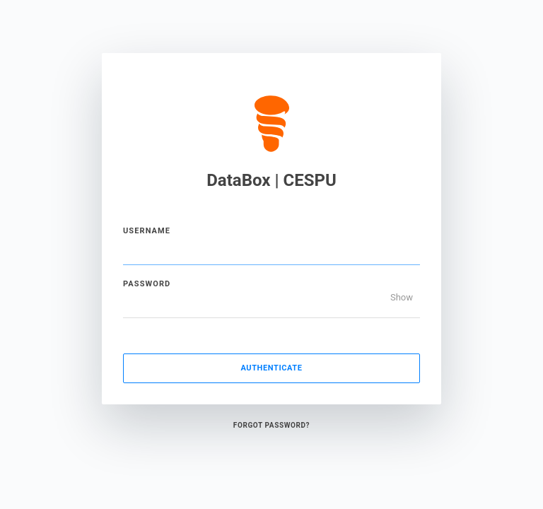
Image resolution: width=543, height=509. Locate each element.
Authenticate (271, 368)
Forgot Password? (271, 425)
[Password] (271, 304)
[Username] (271, 251)
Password (146, 283)
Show (401, 297)
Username (146, 230)
